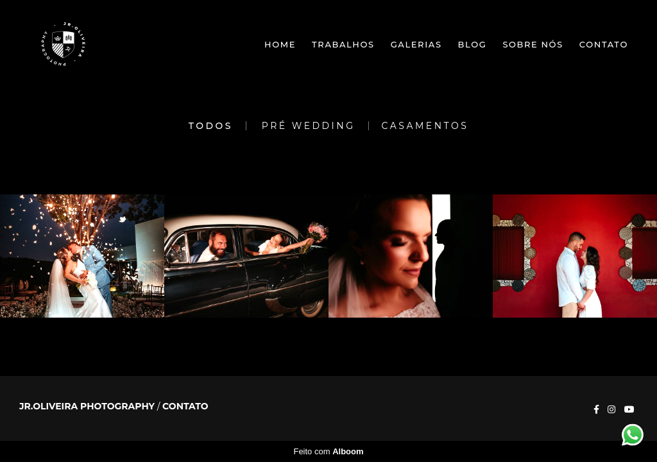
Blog (472, 44)
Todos (211, 125)
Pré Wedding (308, 125)
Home (280, 44)
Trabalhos (343, 44)
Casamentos (425, 125)
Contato (603, 44)
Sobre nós (532, 44)
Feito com (328, 451)
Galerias (416, 44)
